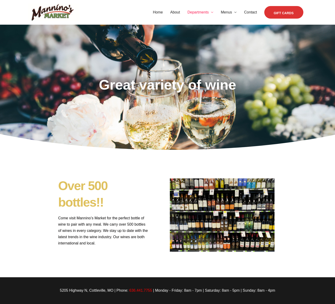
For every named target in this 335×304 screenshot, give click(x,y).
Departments (198, 12)
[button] (283, 12)
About (175, 12)
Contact (250, 12)
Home (158, 12)
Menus (226, 12)
